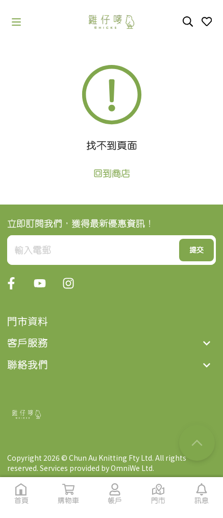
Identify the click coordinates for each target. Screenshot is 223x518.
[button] (16, 22)
